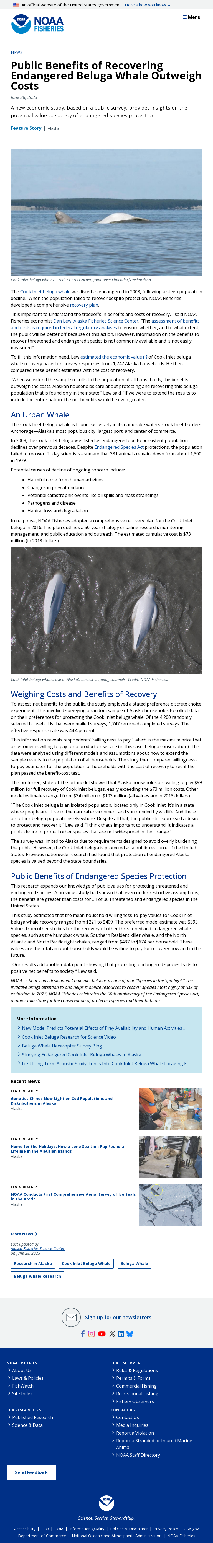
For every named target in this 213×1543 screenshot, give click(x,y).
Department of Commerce (42, 1535)
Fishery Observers (135, 1401)
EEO (45, 1528)
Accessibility (25, 1528)
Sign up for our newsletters (118, 1317)
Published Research (32, 1417)
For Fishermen (126, 1363)
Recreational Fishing (137, 1394)
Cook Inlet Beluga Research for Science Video (69, 1037)
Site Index (22, 1394)
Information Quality (86, 1528)
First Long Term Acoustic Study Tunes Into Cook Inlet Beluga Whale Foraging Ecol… (109, 1063)
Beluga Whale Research (37, 1276)
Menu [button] (192, 17)
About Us (22, 1370)
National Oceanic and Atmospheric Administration (116, 1535)
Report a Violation (135, 1433)
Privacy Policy (166, 1528)
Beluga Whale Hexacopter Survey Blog (62, 1046)
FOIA (59, 1528)
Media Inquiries (132, 1425)
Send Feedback (31, 1472)
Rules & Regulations (137, 1370)
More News (22, 1233)
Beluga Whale (134, 1263)
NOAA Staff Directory (138, 1455)
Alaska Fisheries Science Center (38, 1248)
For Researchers (24, 1410)
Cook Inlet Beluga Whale (86, 1263)
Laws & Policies (28, 1378)
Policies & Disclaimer (129, 1528)
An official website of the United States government (89, 4)
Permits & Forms (133, 1378)
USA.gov (191, 1528)
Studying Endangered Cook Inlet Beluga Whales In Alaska (81, 1055)
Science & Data (27, 1425)
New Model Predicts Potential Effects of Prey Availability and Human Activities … (104, 1028)
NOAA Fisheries (22, 1363)
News (16, 52)
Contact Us (123, 1410)
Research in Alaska (33, 1263)
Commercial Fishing (136, 1386)
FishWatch (23, 1386)
